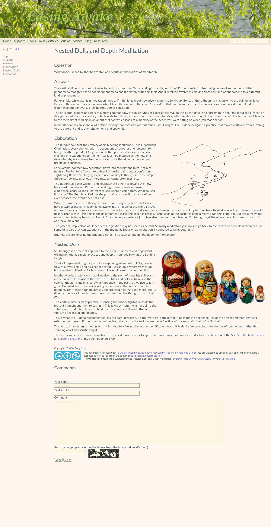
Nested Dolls (11, 70)
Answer (8, 63)
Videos (77, 41)
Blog (88, 41)
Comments (10, 74)
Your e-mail (61, 389)
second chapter (70, 338)
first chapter (256, 335)
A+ (17, 49)
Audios (65, 41)
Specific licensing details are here (145, 355)
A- (4, 49)
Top (5, 56)
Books (32, 41)
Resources (100, 41)
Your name (61, 381)
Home (7, 41)
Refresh (142, 447)
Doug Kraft (182, 358)
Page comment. (139, 422)
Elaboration (10, 66)
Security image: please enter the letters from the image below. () (101, 447)
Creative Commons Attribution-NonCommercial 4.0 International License (158, 352)
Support (19, 41)
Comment (60, 397)
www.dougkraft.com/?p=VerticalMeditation (212, 358)
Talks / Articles (48, 41)
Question (9, 59)
